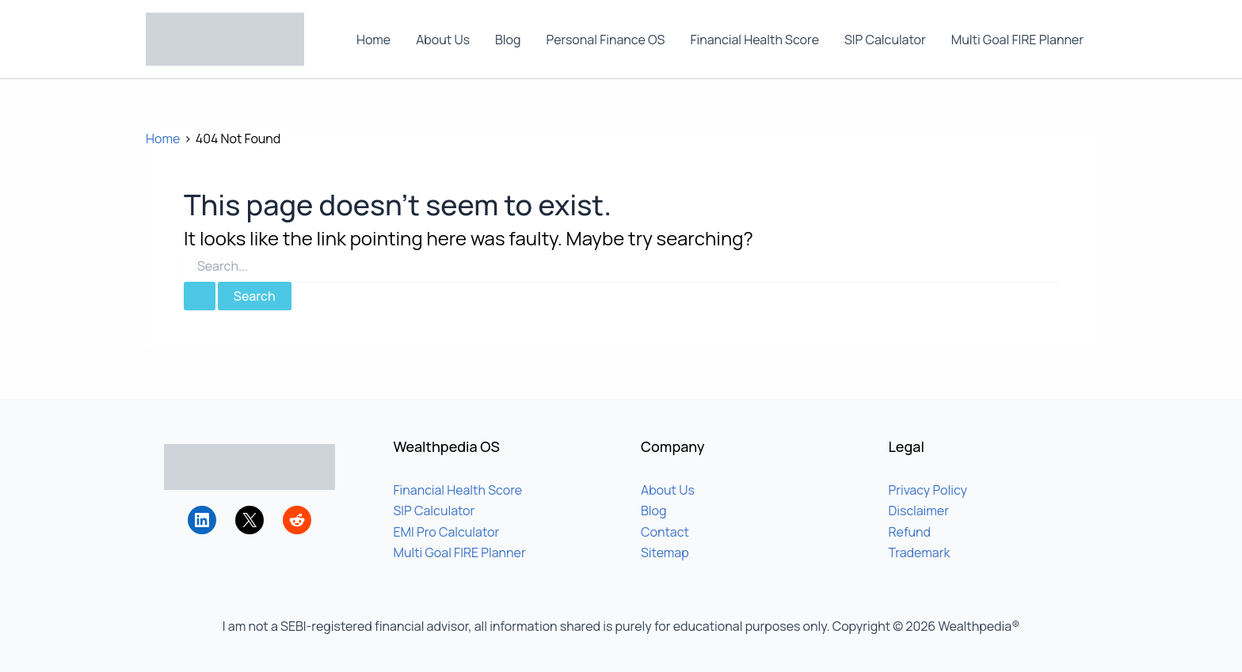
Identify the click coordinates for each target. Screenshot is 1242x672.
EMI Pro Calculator (447, 532)
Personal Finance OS (606, 39)
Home (373, 39)
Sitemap (665, 552)
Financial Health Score (754, 39)
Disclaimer (919, 510)
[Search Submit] (199, 296)
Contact (665, 532)
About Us (443, 39)
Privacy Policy (928, 490)
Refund (910, 532)
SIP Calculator (885, 39)
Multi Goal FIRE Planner (1017, 39)
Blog (507, 39)
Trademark (920, 552)
